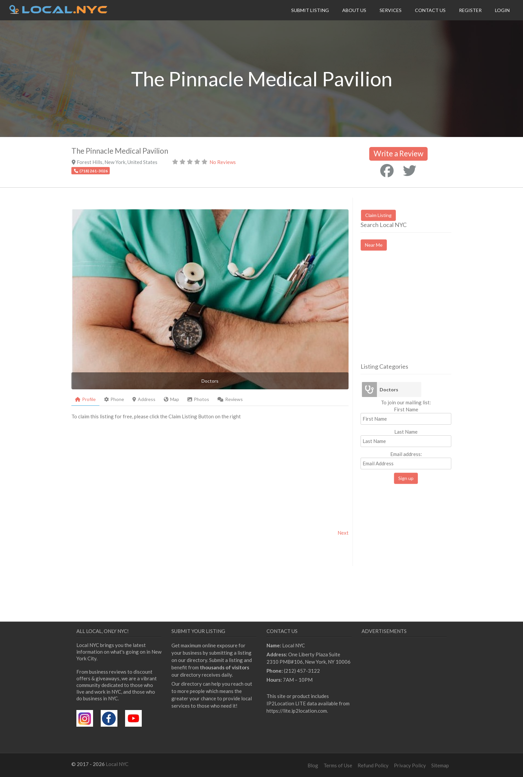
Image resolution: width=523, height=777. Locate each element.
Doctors (389, 389)
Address (143, 399)
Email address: (406, 460)
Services (391, 10)
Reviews (230, 399)
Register (470, 10)
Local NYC (117, 764)
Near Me (374, 245)
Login (502, 10)
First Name (406, 409)
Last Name (406, 432)
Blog (313, 765)
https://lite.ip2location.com (297, 711)
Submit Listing (310, 10)
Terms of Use (338, 765)
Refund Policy (373, 765)
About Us (354, 10)
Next (343, 533)
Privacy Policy (410, 765)
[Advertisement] (417, 312)
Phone (114, 399)
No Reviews (222, 162)
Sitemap (440, 765)
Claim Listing (378, 215)
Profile (85, 399)
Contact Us (430, 10)
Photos (198, 399)
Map (171, 399)
